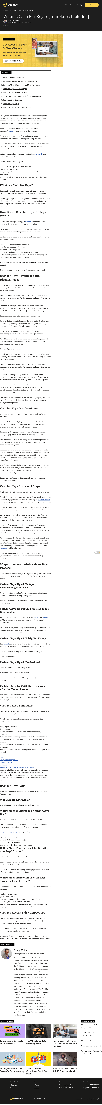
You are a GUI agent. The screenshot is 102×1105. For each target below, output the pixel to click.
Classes (36, 1085)
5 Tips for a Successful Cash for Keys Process (22, 96)
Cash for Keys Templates (13, 100)
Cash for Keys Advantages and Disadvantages (21, 85)
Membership (78, 5)
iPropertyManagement (9, 760)
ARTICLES (12, 10)
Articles (37, 1088)
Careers (12, 1088)
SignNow (3, 765)
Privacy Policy (88, 1099)
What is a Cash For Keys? (13, 77)
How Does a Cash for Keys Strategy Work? (20, 81)
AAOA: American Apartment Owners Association (19, 767)
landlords (39, 154)
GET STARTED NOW (13, 61)
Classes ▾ (68, 5)
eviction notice (44, 500)
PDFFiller (4, 757)
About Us (13, 1085)
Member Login (91, 5)
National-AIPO (6, 762)
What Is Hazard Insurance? (89, 1041)
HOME (5, 10)
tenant (11, 131)
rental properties (10, 832)
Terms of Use (79, 1099)
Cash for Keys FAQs (11, 104)
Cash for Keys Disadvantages (15, 89)
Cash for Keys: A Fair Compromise (17, 107)
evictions (3, 548)
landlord (28, 222)
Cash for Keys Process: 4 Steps (15, 92)
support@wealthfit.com (91, 1088)
